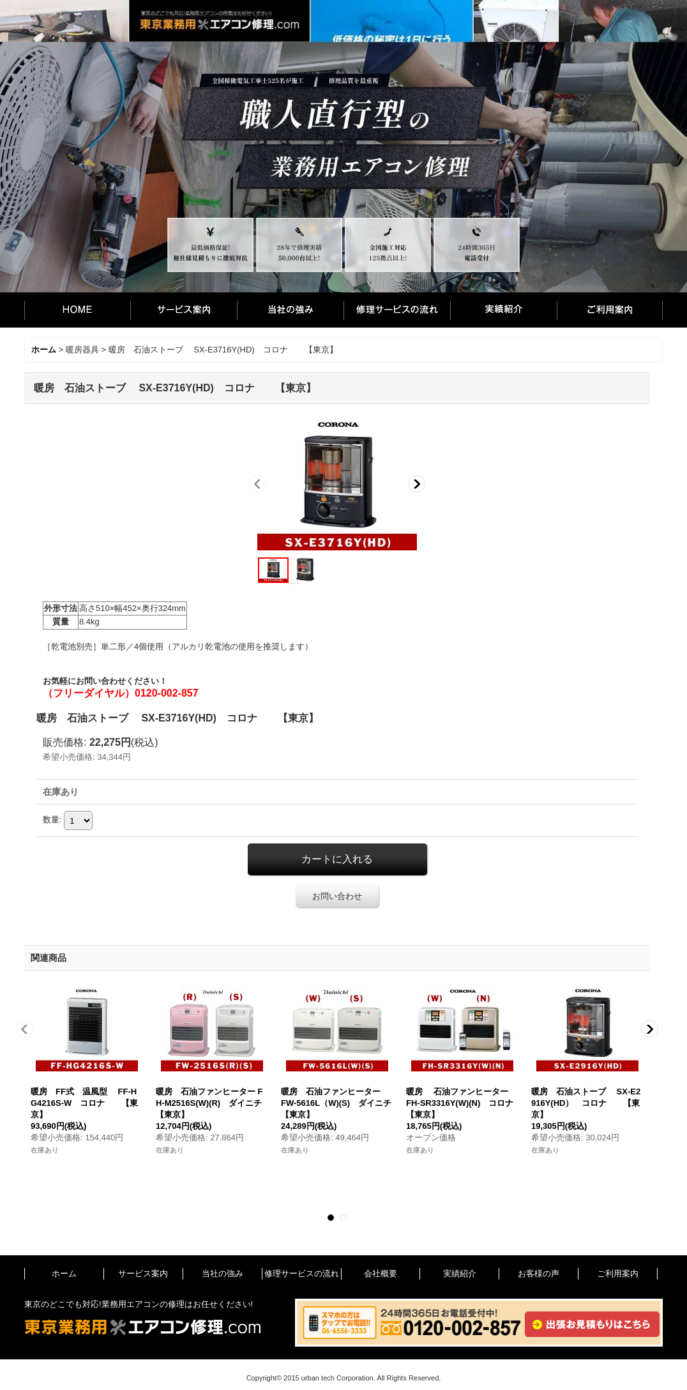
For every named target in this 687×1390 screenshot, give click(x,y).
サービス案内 (183, 310)
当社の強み (290, 310)
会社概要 (380, 1273)
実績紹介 (503, 310)
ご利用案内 (610, 310)
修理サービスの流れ (397, 310)
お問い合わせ (337, 896)
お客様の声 (538, 1273)
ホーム (77, 310)
